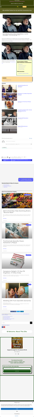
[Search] (31, 323)
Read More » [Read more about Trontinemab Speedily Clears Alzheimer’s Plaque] (5, 248)
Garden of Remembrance (23, 126)
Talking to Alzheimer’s (7, 317)
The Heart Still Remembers (23, 118)
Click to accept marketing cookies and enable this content (17, 51)
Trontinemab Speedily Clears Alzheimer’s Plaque (13, 242)
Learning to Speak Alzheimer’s (8, 316)
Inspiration (12, 157)
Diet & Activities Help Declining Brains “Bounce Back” (17, 211)
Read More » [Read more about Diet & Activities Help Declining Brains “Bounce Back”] (5, 218)
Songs (20, 157)
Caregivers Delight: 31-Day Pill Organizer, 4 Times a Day (14, 272)
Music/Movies (17, 157)
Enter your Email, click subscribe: (11, 366)
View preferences (17, 413)
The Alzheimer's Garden (5, 160)
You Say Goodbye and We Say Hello (9, 318)
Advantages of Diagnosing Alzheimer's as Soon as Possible (22, 160)
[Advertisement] (17, 171)
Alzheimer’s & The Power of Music (24, 101)
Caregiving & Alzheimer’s (22, 65)
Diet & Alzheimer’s (21, 68)
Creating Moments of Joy (7, 319)
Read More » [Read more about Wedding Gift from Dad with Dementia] (5, 306)
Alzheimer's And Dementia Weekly (17, 1)
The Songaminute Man (7, 79)
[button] (32, 402)
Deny (17, 411)
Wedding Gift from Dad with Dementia (17, 301)
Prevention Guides (21, 69)
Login (30, 138)
